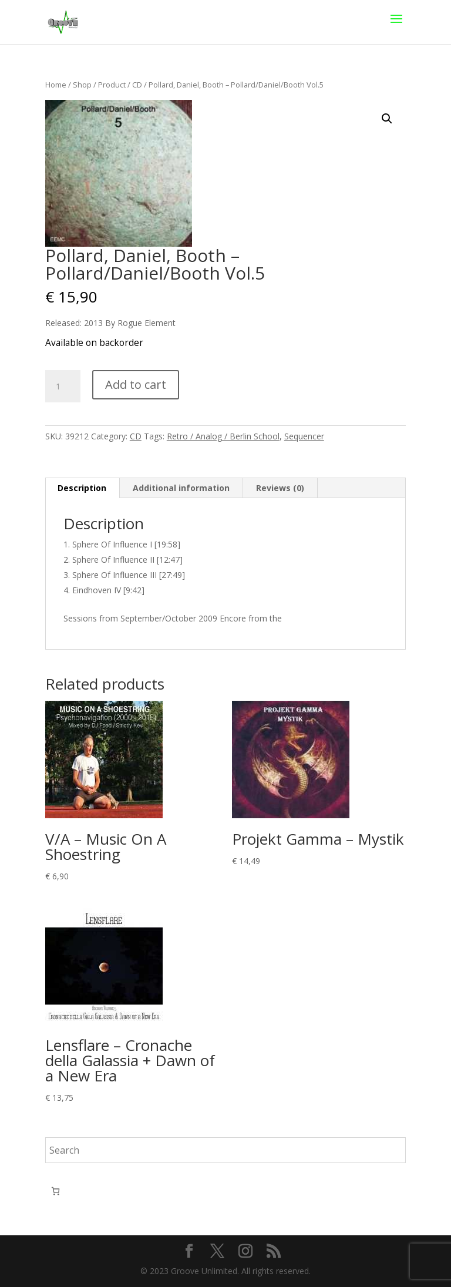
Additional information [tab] (181, 487)
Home (55, 84)
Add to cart (135, 384)
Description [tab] (82, 487)
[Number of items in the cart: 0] (55, 1191)
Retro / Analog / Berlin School (223, 436)
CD (137, 84)
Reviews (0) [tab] (280, 487)
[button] (387, 118)
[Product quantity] (62, 386)
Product (112, 84)
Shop (82, 84)
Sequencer (304, 436)
